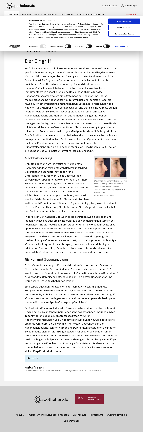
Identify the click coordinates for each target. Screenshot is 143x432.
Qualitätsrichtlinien (117, 415)
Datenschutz (79, 415)
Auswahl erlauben (124, 12)
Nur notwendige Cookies (124, 18)
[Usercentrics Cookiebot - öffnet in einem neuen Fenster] (14, 30)
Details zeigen (119, 30)
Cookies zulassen (124, 5)
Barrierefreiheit (71, 421)
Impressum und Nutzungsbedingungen (48, 415)
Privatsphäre (96, 415)
